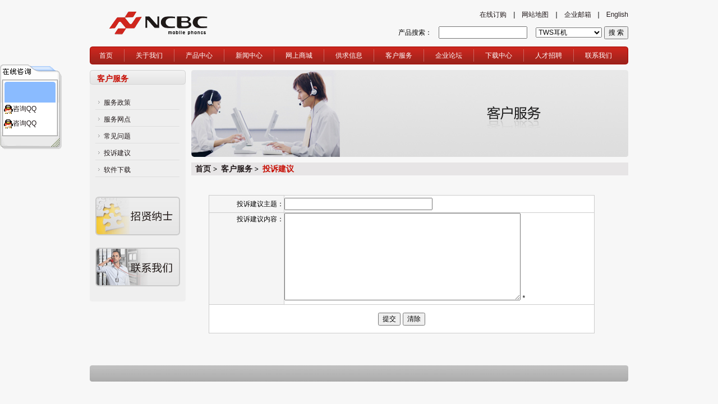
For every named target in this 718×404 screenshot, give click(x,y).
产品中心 (199, 55)
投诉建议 (117, 153)
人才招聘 (548, 55)
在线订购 (493, 14)
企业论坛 (448, 55)
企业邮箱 (577, 14)
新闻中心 (249, 55)
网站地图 (535, 14)
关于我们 (149, 55)
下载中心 (498, 55)
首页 (106, 55)
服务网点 (117, 119)
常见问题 (117, 136)
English (617, 14)
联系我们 (598, 55)
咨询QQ (25, 109)
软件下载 (117, 170)
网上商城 (299, 55)
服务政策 (117, 102)
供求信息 (348, 55)
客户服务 (398, 55)
